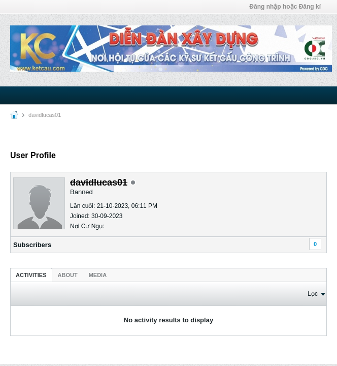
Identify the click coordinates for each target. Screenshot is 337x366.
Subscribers (32, 245)
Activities (31, 275)
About (68, 275)
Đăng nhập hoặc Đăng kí (285, 6)
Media (98, 275)
